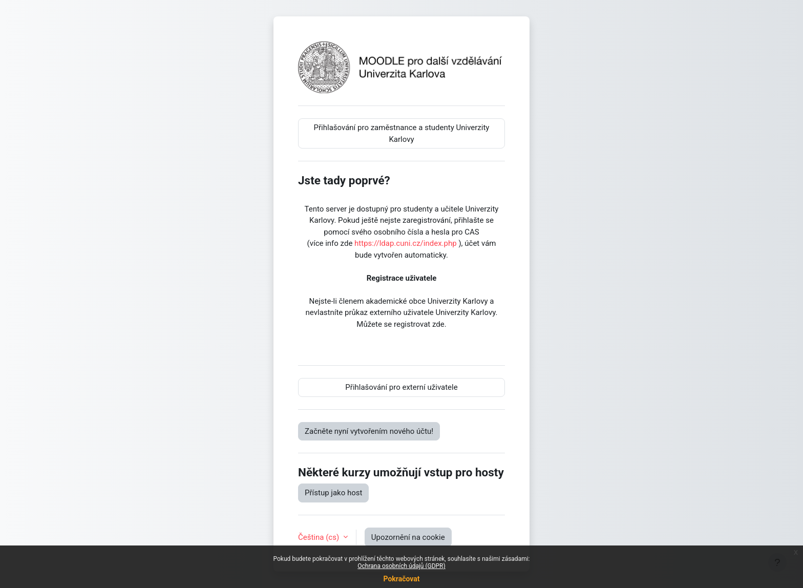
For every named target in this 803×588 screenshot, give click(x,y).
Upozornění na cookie (408, 537)
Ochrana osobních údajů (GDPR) (401, 566)
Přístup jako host (333, 492)
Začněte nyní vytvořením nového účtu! (369, 431)
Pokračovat (401, 579)
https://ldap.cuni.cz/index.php (405, 243)
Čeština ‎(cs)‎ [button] (319, 537)
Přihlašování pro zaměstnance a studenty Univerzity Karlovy (402, 133)
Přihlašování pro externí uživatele (401, 387)
